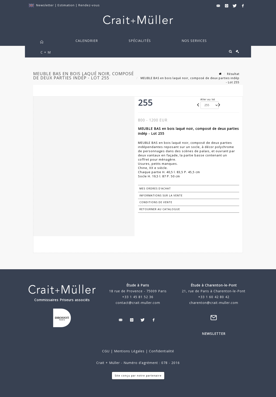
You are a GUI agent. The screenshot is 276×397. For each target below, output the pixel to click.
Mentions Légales (129, 351)
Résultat (233, 74)
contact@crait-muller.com (138, 302)
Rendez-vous (89, 5)
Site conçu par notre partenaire (138, 375)
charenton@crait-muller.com (213, 302)
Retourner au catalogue (159, 209)
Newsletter (45, 5)
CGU (106, 351)
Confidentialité (161, 351)
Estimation (67, 5)
